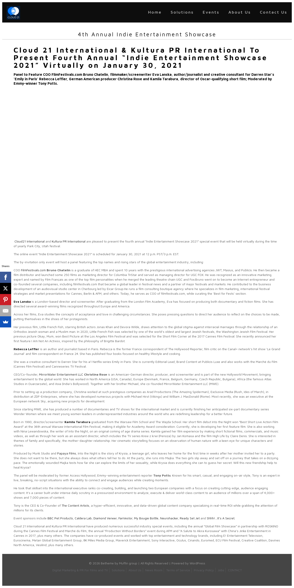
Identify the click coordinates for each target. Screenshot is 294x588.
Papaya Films (66, 453)
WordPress (197, 563)
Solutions (118, 570)
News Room (153, 570)
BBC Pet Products (60, 518)
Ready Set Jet (190, 518)
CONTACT (235, 570)
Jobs (221, 570)
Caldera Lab (83, 518)
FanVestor (125, 518)
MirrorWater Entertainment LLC (61, 374)
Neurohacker (169, 518)
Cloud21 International (29, 241)
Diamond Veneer (105, 518)
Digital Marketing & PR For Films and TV (80, 570)
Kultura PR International (68, 241)
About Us (134, 570)
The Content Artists (75, 505)
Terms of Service (178, 570)
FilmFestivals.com (33, 270)
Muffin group (128, 563)
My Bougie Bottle (146, 518)
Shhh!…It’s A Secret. (221, 518)
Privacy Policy (204, 570)
